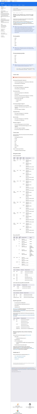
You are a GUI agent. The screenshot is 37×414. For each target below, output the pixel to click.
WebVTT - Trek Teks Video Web (19, 357)
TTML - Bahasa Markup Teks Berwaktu (20, 356)
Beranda (2, 3)
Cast (5, 1)
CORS (20, 347)
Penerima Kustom (31, 348)
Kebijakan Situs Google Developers (22, 369)
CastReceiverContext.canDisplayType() (23, 65)
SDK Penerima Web (28, 335)
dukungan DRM (17, 349)
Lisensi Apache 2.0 (29, 368)
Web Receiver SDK (15, 308)
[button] (5, 12)
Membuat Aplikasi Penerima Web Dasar (21, 22)
